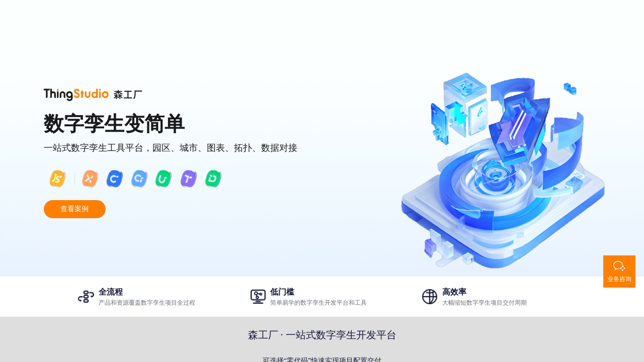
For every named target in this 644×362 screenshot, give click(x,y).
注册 (586, 17)
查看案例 (74, 209)
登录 (546, 17)
